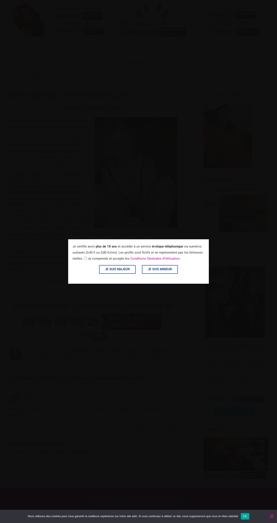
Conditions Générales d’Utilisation (155, 259)
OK (245, 516)
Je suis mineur (160, 269)
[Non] (271, 516)
